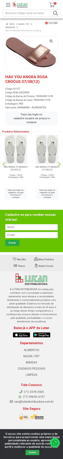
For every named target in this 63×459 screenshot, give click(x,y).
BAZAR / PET (31, 356)
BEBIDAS (31, 362)
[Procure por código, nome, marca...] (27, 13)
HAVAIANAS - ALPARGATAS (31, 107)
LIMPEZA (31, 374)
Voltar (51, 23)
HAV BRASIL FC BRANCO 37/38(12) (47, 168)
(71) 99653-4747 (31, 396)
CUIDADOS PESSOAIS (31, 368)
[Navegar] (4, 164)
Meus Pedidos (44, 259)
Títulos (19, 266)
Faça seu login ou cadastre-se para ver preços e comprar (31, 118)
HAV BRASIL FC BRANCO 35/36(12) (16, 168)
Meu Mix (19, 259)
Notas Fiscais (43, 266)
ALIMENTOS (31, 350)
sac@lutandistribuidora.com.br (31, 401)
